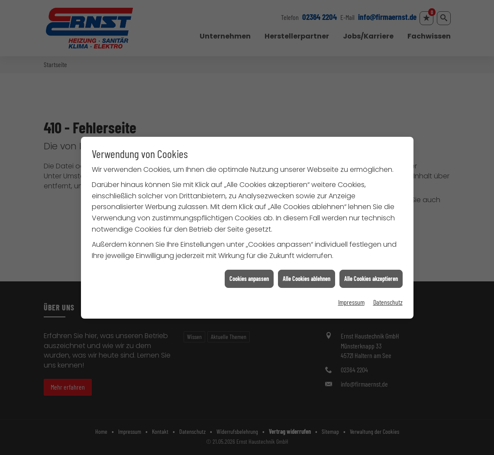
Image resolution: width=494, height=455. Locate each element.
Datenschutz (388, 299)
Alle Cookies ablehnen (306, 276)
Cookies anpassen (249, 276)
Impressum (351, 299)
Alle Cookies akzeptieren (371, 276)
